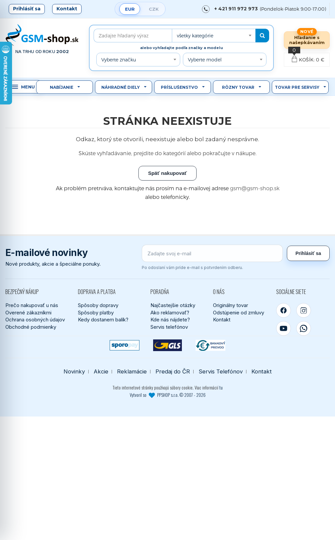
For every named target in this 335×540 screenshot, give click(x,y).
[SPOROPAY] (124, 345)
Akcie (101, 371)
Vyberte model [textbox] (205, 59)
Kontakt (67, 9)
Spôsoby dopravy (98, 305)
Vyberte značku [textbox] (118, 59)
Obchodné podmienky (30, 327)
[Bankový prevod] (210, 345)
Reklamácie (132, 371)
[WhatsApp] (303, 328)
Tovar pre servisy (297, 87)
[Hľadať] (262, 35)
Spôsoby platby (96, 312)
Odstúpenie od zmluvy (238, 312)
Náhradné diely (120, 87)
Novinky (74, 371)
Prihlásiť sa (26, 9)
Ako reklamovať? (169, 312)
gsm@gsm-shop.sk (255, 188)
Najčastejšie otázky (172, 305)
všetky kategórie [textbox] (195, 35)
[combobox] (213, 35)
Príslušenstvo (179, 87)
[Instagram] (303, 310)
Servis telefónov (169, 327)
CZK (154, 9)
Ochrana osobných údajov (35, 319)
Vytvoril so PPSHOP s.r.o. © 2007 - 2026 (168, 394)
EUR (130, 9)
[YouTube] (283, 328)
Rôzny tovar (238, 87)
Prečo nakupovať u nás (31, 305)
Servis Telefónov (221, 371)
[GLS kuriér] (168, 345)
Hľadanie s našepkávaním (307, 40)
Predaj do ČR (172, 371)
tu (221, 387)
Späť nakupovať (167, 173)
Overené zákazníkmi (28, 312)
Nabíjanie (61, 87)
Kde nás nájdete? (170, 319)
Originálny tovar (230, 305)
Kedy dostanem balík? (103, 319)
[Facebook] (283, 310)
